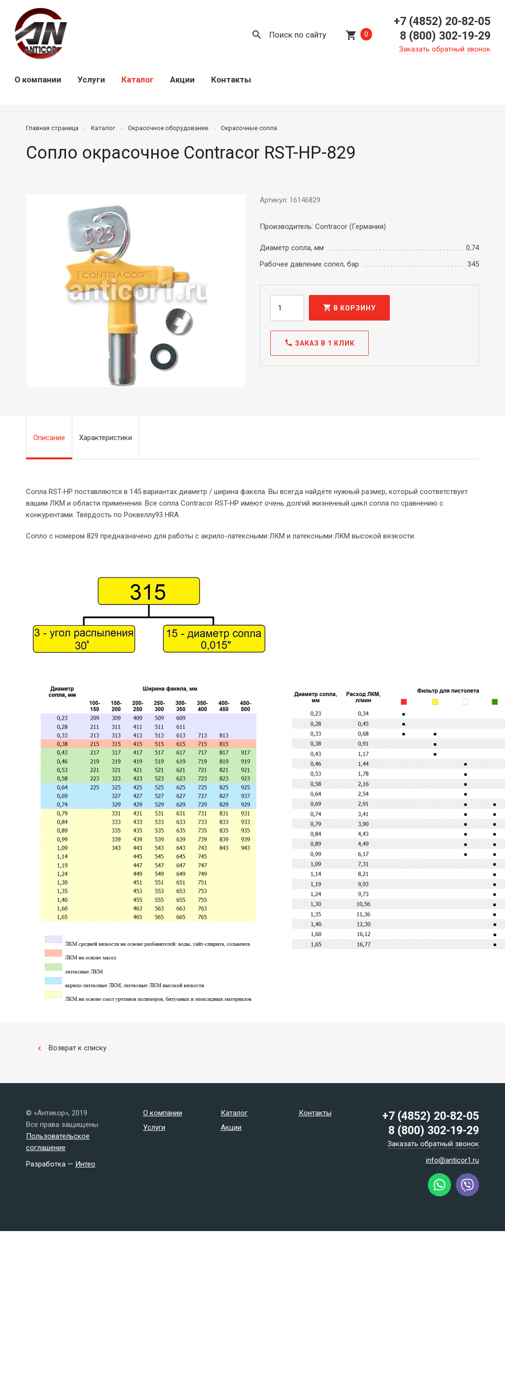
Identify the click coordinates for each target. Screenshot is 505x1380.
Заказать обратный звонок (445, 49)
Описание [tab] (49, 437)
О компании (37, 79)
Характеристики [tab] (105, 437)
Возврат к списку (70, 1048)
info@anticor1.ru (452, 1160)
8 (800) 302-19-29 (445, 35)
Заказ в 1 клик (319, 342)
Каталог (137, 79)
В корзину (349, 307)
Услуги (91, 79)
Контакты (231, 79)
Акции (182, 79)
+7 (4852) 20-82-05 (442, 21)
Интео (85, 1164)
